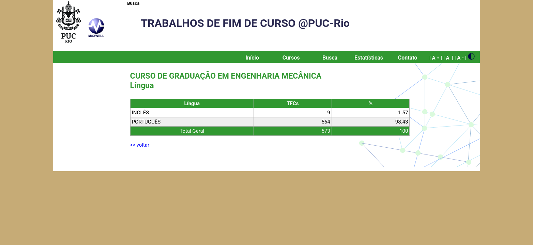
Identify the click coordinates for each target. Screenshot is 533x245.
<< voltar (139, 145)
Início (252, 57)
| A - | (461, 58)
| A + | (435, 58)
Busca (133, 3)
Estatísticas (368, 57)
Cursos (291, 57)
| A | (448, 58)
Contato (407, 57)
